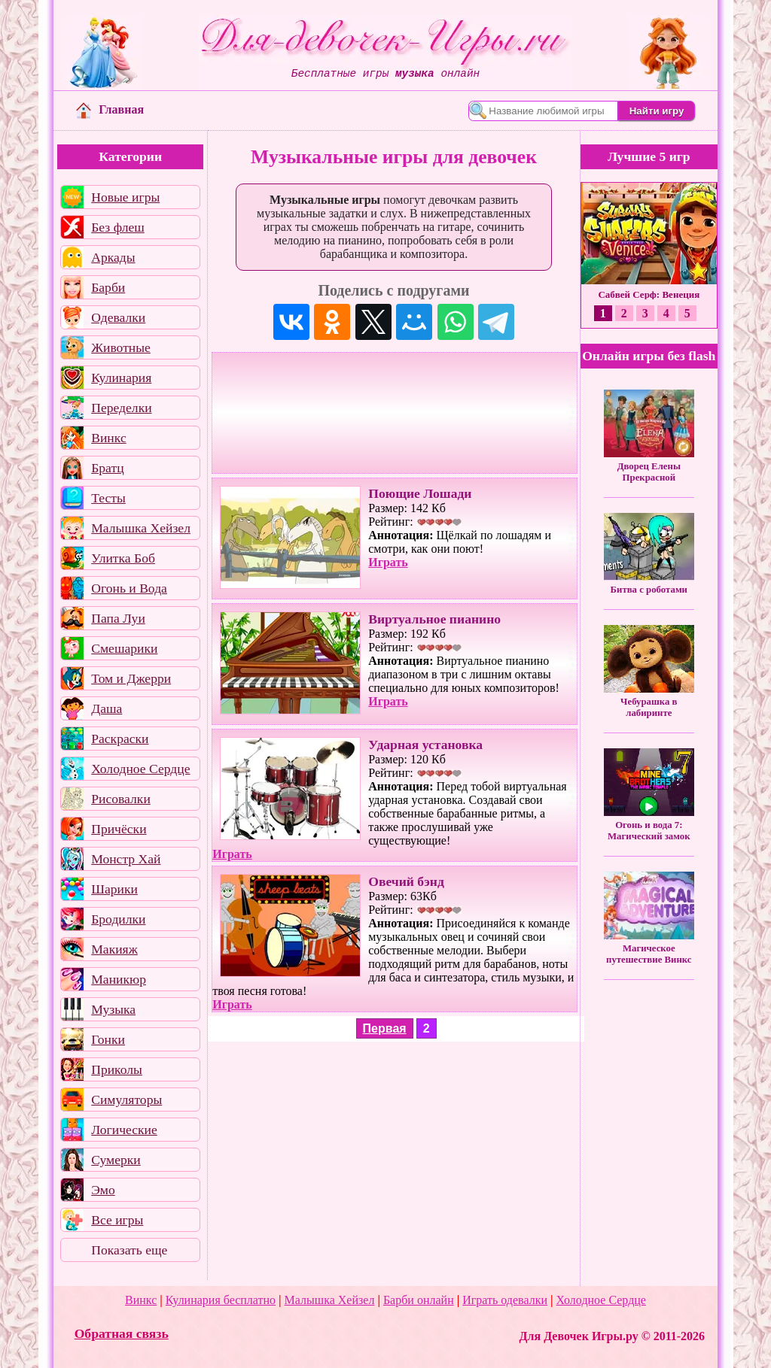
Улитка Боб (123, 558)
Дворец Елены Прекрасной (649, 472)
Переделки (121, 407)
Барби (108, 287)
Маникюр (118, 979)
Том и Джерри (131, 678)
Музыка (113, 1009)
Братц (107, 467)
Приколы (116, 1069)
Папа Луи (118, 618)
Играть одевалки (504, 1300)
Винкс (108, 437)
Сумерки (116, 1159)
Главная (110, 109)
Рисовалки (121, 798)
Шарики (114, 888)
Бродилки (118, 919)
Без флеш (118, 227)
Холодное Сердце (140, 768)
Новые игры (125, 197)
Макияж (114, 949)
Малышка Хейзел (140, 527)
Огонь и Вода (129, 588)
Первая (385, 1028)
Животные (121, 347)
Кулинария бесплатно (221, 1300)
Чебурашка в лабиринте (648, 707)
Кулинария (121, 377)
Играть (388, 562)
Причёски (118, 828)
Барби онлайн (418, 1300)
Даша (106, 708)
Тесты (108, 497)
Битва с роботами (649, 589)
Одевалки (118, 317)
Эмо (103, 1189)
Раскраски (119, 738)
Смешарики (124, 648)
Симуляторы (126, 1099)
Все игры (117, 1219)
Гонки (108, 1039)
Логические (124, 1129)
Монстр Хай (125, 858)
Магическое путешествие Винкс (649, 954)
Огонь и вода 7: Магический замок (649, 831)
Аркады (113, 257)
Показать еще (129, 1249)
